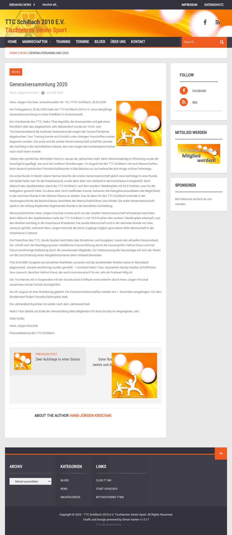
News (16, 72)
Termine (82, 42)
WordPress (129, 524)
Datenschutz (213, 5)
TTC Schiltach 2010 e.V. (35, 22)
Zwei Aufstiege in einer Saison (58, 359)
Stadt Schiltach (106, 488)
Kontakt (138, 42)
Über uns (118, 42)
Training (63, 42)
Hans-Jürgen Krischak (90, 415)
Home (12, 42)
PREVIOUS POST (46, 354)
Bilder (99, 42)
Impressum (189, 5)
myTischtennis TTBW (110, 497)
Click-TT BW (103, 480)
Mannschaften (34, 42)
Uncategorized (70, 497)
